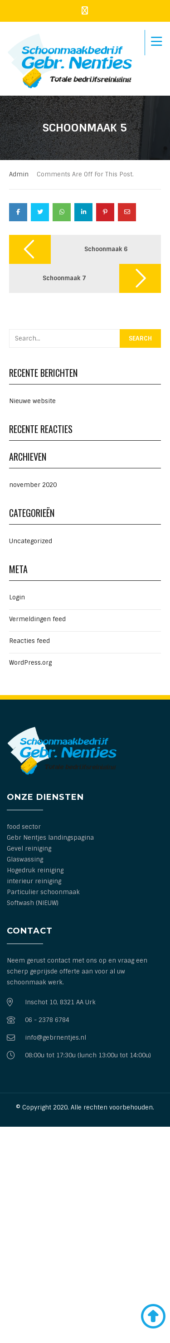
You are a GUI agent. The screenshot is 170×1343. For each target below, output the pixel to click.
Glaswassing (25, 859)
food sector (24, 827)
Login (17, 597)
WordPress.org (30, 663)
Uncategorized (30, 541)
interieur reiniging (34, 881)
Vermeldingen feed (37, 619)
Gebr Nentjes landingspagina (50, 838)
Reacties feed (29, 641)
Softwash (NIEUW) (32, 903)
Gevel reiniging (29, 848)
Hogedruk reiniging (35, 870)
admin (19, 174)
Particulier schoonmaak (43, 892)
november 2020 (33, 485)
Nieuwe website (32, 401)
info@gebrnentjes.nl (55, 1037)
